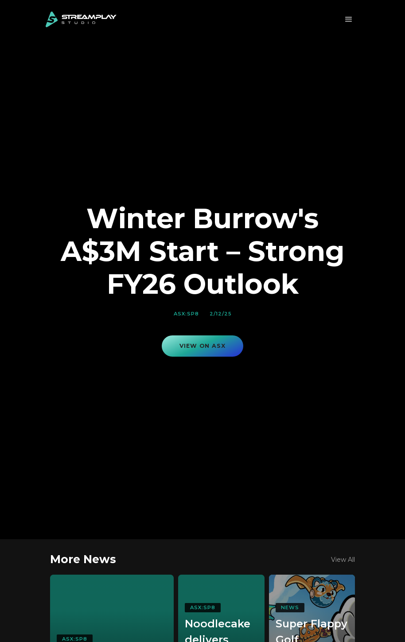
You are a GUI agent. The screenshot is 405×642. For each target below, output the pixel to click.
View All (343, 560)
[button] (348, 19)
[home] (81, 19)
